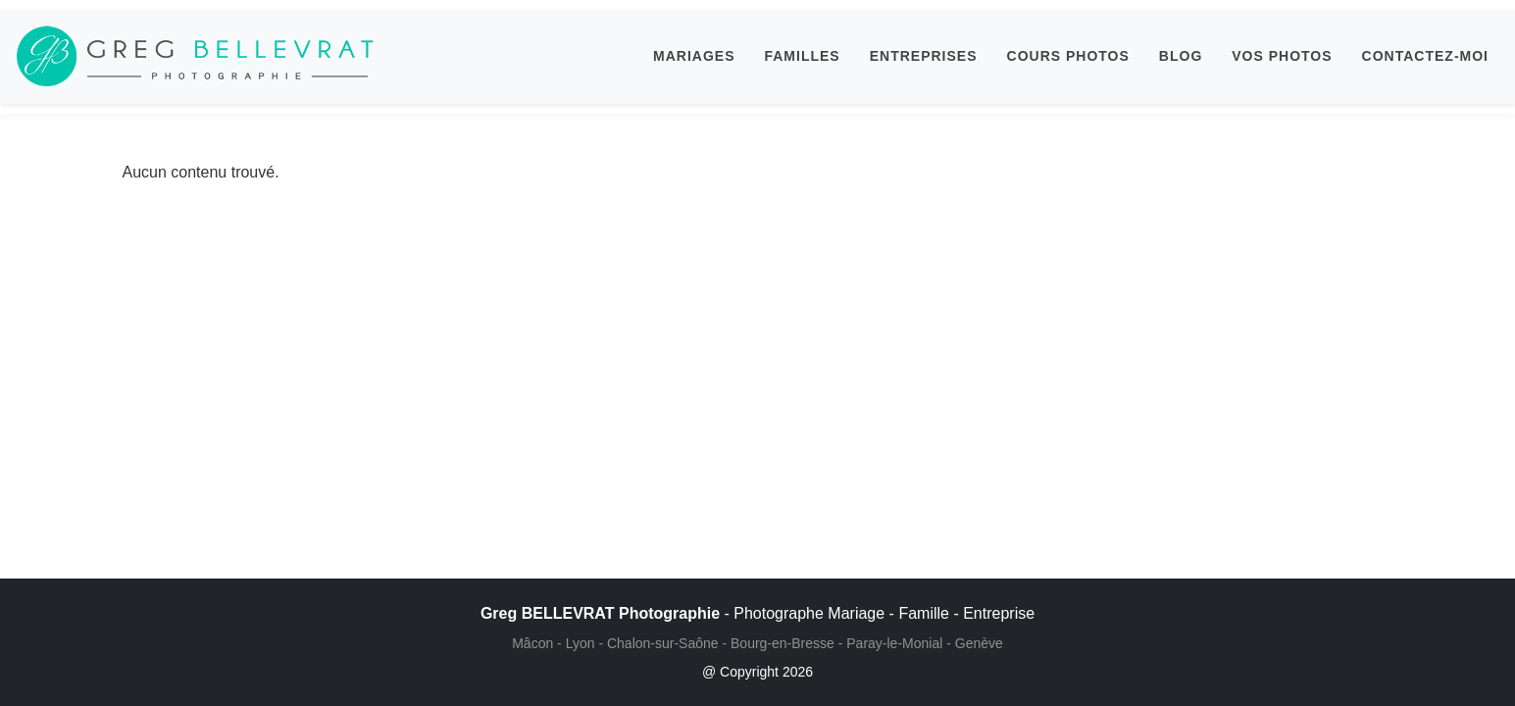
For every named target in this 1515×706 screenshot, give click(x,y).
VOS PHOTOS (1282, 56)
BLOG (1180, 56)
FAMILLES (801, 56)
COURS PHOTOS (1068, 56)
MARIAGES (693, 56)
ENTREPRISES (924, 56)
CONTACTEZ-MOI (1425, 56)
